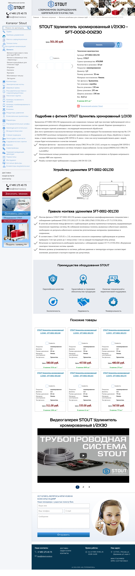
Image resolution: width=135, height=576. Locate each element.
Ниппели (10, 70)
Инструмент (11, 160)
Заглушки (11, 78)
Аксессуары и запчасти (15, 138)
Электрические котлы (15, 84)
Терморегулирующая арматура (15, 153)
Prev (37, 66)
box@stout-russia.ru (17, 17)
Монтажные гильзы (15, 76)
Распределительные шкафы (18, 124)
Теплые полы (11, 43)
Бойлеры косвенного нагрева (15, 101)
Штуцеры (10, 67)
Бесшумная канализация (15, 46)
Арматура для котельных (16, 128)
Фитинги (9, 50)
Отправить (63, 535)
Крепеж (9, 145)
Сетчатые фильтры (14, 163)
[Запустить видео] (83, 455)
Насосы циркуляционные (16, 39)
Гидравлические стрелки (16, 141)
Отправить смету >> (16, 213)
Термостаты (11, 157)
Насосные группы (13, 96)
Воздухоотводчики (14, 131)
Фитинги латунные (49, 17)
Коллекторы (11, 81)
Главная (36, 17)
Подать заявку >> (16, 244)
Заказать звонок (16, 194)
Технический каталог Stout (91, 106)
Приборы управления (15, 35)
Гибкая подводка (13, 135)
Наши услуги (8, 176)
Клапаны (10, 109)
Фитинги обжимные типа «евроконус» (17, 59)
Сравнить (56, 58)
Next (72, 66)
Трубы (9, 31)
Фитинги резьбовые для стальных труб (17, 63)
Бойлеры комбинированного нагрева (18, 105)
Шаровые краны (13, 88)
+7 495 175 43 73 (18, 13)
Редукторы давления (15, 113)
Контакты (6, 179)
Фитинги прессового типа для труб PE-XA (17, 54)
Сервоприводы (12, 148)
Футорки (10, 73)
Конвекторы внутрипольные (18, 166)
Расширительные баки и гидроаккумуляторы (16, 92)
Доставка (6, 173)
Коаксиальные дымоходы (17, 116)
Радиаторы (11, 120)
